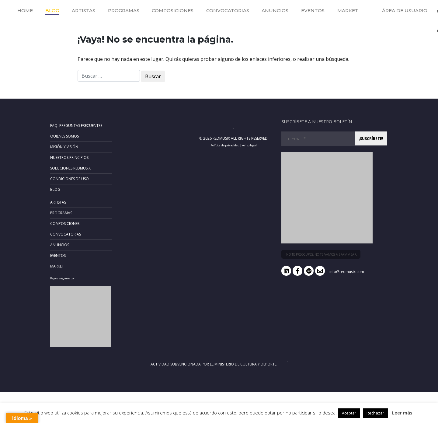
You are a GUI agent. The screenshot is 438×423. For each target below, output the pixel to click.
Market (347, 10)
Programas (123, 10)
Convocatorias (227, 10)
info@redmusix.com (346, 271)
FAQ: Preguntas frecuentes (76, 125)
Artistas (83, 10)
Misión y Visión (64, 146)
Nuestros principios (69, 157)
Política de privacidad (224, 145)
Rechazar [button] (375, 413)
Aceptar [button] (349, 413)
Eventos (313, 10)
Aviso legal (249, 145)
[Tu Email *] (318, 138)
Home (25, 10)
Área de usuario (404, 10)
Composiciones (172, 10)
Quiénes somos (64, 136)
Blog (52, 10)
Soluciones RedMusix (70, 168)
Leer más (402, 413)
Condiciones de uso (69, 178)
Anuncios (275, 10)
